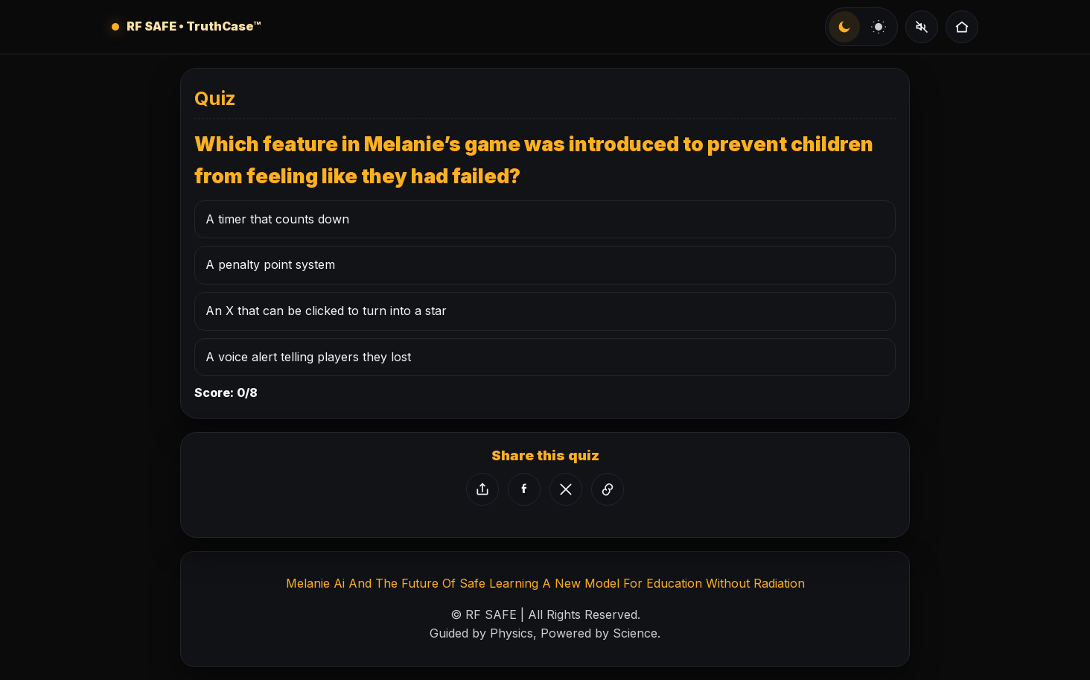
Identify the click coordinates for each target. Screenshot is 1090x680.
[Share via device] (482, 489)
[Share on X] (565, 489)
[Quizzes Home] (962, 26)
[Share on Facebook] (524, 489)
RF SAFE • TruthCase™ (194, 26)
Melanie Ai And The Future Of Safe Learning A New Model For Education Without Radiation (545, 583)
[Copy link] (607, 489)
